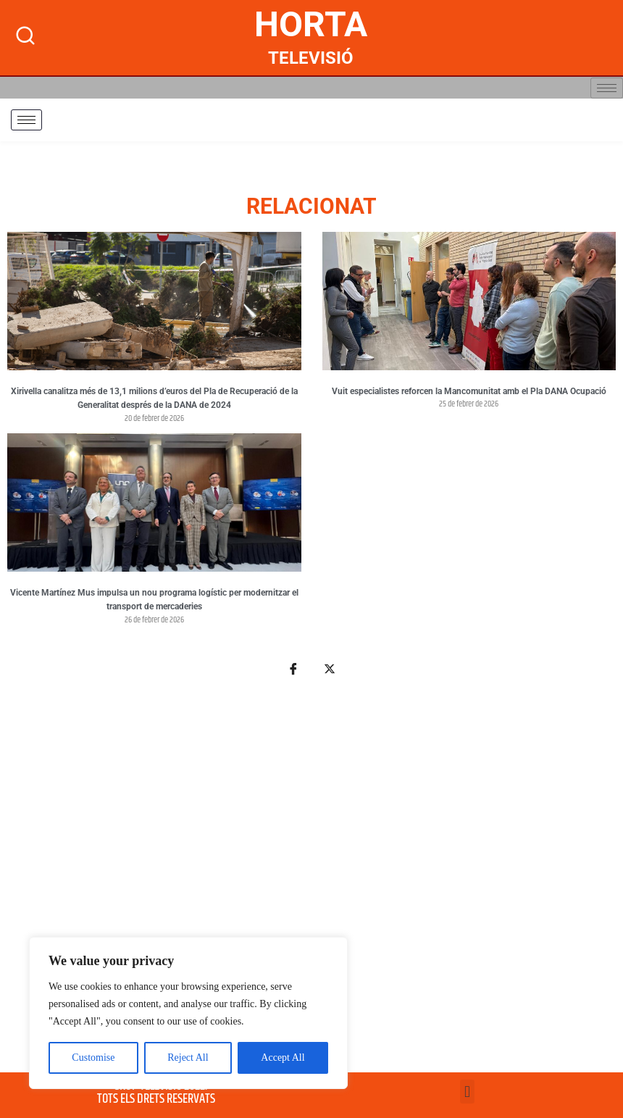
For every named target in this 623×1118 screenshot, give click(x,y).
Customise (93, 1057)
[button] (467, 1092)
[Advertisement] (311, 882)
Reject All (187, 1057)
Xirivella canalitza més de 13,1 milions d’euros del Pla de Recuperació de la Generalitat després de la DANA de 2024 (154, 398)
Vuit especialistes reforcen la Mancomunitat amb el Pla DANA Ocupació (469, 391)
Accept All (282, 1057)
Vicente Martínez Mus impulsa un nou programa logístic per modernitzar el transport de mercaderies (154, 600)
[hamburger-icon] (606, 88)
